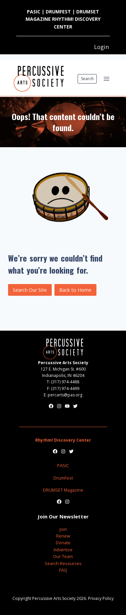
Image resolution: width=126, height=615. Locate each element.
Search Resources (63, 563)
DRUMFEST (58, 11)
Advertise (63, 550)
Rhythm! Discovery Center (63, 440)
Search (87, 78)
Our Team (63, 556)
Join (63, 529)
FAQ (63, 570)
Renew (63, 536)
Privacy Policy (101, 598)
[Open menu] (106, 78)
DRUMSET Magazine (63, 490)
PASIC (33, 11)
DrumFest (63, 478)
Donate (63, 543)
